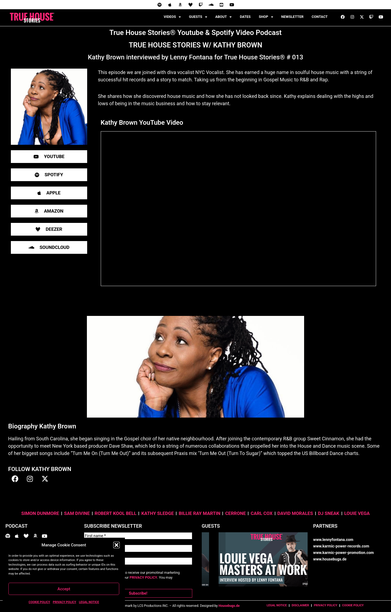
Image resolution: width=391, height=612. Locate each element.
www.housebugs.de (329, 559)
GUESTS (198, 16)
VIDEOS (172, 16)
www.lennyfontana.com (333, 539)
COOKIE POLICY (39, 602)
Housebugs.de (229, 603)
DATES (245, 17)
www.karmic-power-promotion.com (343, 552)
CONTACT (320, 17)
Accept (63, 589)
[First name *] (138, 535)
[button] (116, 545)
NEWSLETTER (292, 17)
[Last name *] (138, 547)
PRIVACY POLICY (64, 602)
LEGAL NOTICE (89, 602)
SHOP (266, 16)
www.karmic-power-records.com (341, 546)
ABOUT (223, 16)
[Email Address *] (138, 559)
